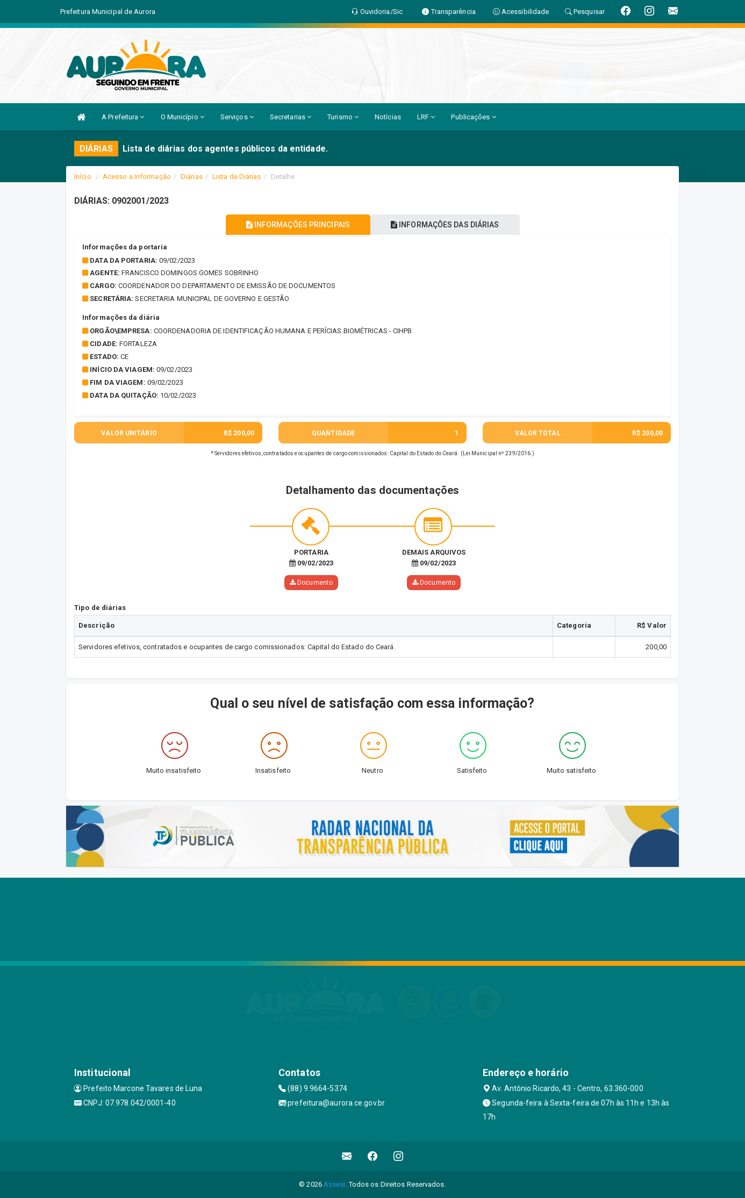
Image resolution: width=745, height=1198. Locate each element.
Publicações (473, 117)
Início (82, 177)
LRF (426, 117)
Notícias (388, 117)
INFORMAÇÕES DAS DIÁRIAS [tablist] (447, 224)
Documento (311, 582)
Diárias (192, 177)
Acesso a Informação (137, 177)
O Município (182, 117)
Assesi (335, 1184)
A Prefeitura (123, 117)
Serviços (237, 117)
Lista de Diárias (236, 177)
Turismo (343, 117)
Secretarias (290, 117)
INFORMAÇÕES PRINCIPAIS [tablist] (296, 224)
